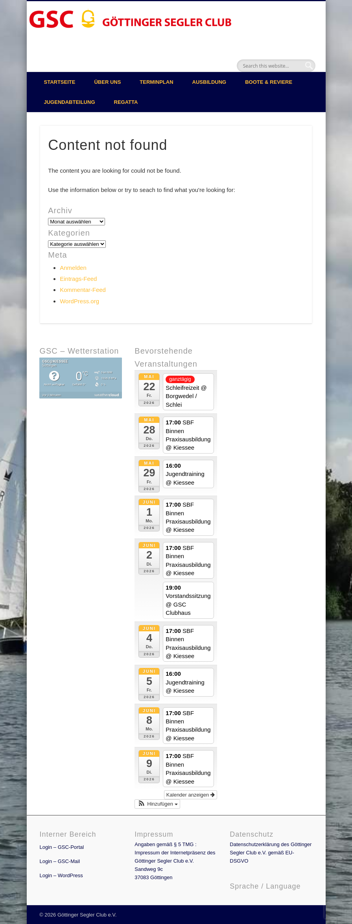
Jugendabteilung (69, 102)
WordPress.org (79, 301)
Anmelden (73, 267)
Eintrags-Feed (78, 278)
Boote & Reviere (268, 82)
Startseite (60, 82)
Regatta (126, 102)
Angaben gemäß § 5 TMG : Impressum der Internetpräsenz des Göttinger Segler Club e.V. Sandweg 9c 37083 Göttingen (175, 860)
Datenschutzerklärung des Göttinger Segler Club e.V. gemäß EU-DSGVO (270, 852)
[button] (157, 804)
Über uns (107, 82)
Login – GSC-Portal (61, 847)
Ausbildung (209, 82)
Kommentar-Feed (83, 289)
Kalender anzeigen (190, 795)
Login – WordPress (61, 875)
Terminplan (156, 82)
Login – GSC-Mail (59, 861)
